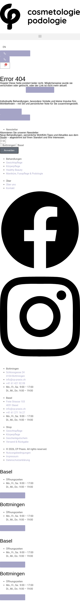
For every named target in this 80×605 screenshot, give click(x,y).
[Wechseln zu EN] (4, 47)
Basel (21, 145)
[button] (40, 36)
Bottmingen (9, 145)
